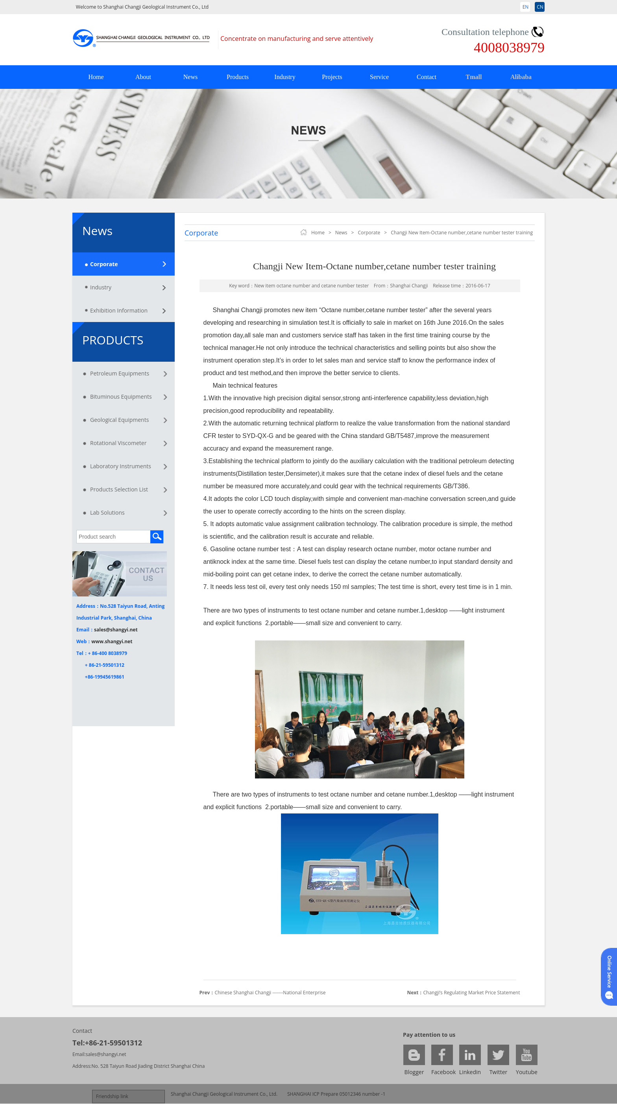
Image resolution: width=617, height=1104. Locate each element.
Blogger (414, 1072)
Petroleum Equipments (119, 373)
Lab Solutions (107, 512)
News (190, 77)
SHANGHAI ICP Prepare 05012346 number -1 (336, 1094)
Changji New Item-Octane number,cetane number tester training (462, 232)
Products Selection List (119, 489)
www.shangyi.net (111, 641)
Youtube (527, 1072)
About (143, 77)
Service (379, 77)
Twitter (499, 1072)
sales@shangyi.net (116, 629)
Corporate (104, 264)
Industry (284, 77)
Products (238, 77)
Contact (426, 77)
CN (540, 7)
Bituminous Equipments (121, 396)
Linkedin (470, 1072)
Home (95, 77)
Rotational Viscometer (118, 443)
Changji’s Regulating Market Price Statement (471, 992)
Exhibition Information (119, 310)
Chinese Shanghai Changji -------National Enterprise (269, 992)
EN (526, 7)
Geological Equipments (119, 419)
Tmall (474, 77)
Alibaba (521, 77)
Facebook (442, 1072)
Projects (332, 77)
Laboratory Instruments (120, 466)
